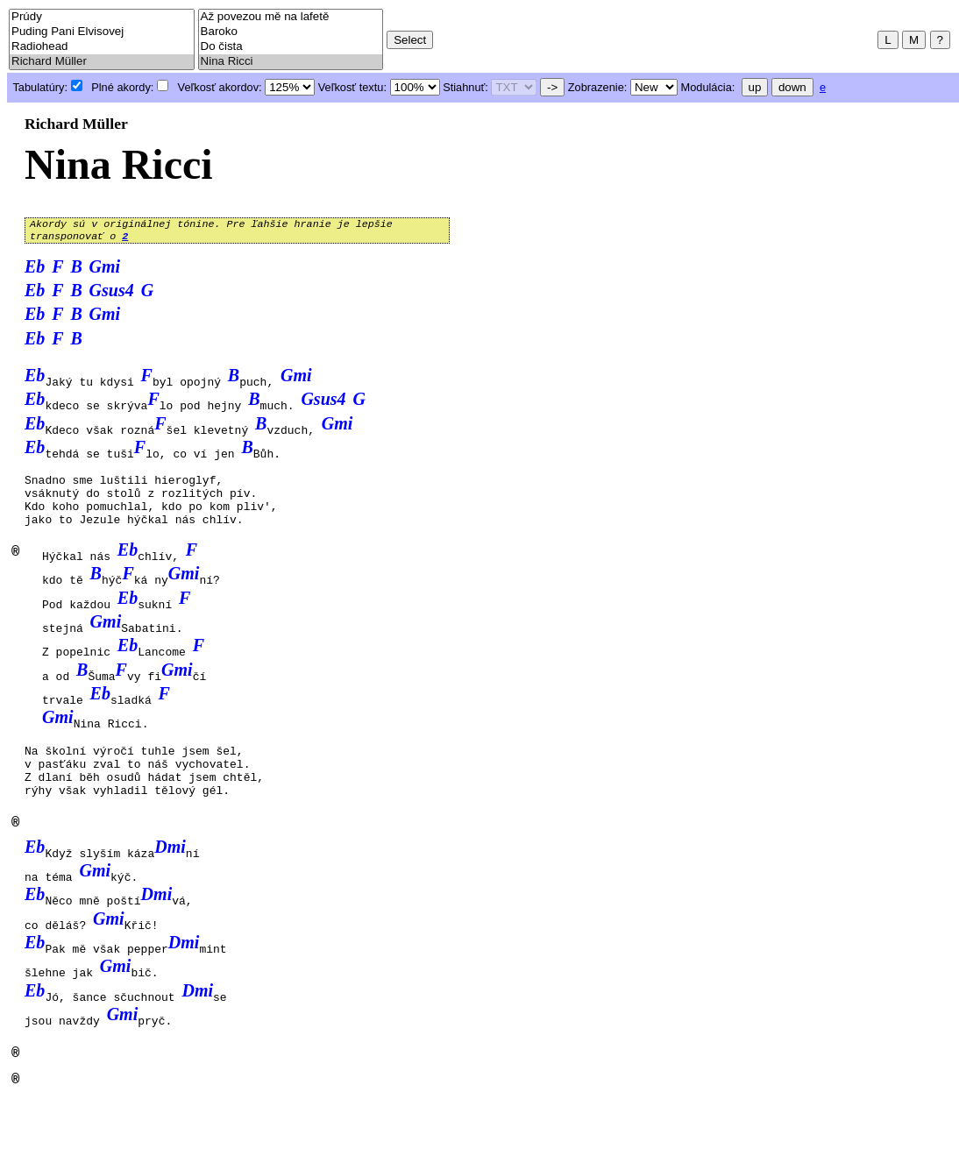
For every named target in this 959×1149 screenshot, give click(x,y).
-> (552, 87)
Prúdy (102, 17)
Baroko (291, 32)
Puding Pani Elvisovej (102, 32)
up (755, 87)
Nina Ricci (291, 61)
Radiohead (102, 46)
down (792, 87)
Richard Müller (102, 61)
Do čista (291, 46)
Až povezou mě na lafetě (291, 17)
